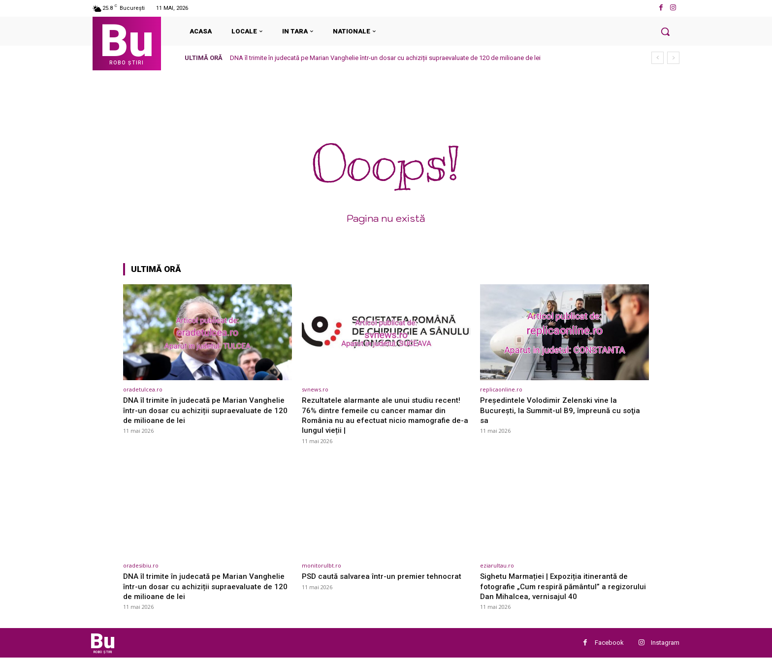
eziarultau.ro (497, 565)
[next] (673, 58)
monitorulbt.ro (321, 565)
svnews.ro (315, 389)
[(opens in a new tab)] (207, 332)
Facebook (609, 644)
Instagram (665, 644)
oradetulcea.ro (142, 389)
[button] (665, 31)
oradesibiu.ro (141, 565)
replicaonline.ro (501, 389)
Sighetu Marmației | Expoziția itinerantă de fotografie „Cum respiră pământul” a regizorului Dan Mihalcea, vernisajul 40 (559, 586)
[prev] (657, 58)
